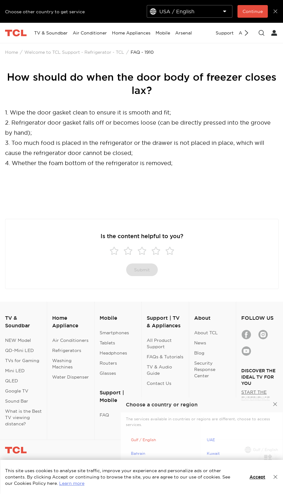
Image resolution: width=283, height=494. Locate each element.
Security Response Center (204, 369)
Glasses (108, 373)
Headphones (113, 353)
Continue (253, 11)
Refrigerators (66, 350)
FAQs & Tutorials (165, 357)
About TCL (206, 333)
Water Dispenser (70, 377)
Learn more (71, 483)
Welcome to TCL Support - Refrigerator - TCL (74, 52)
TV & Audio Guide (159, 370)
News (200, 343)
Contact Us (159, 383)
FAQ (104, 415)
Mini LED (15, 371)
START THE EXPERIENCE (255, 395)
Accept (257, 477)
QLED (11, 381)
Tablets (107, 343)
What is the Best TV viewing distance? (23, 417)
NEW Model (18, 340)
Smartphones (114, 333)
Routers (108, 363)
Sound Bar (16, 401)
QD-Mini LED (19, 350)
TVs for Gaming (22, 360)
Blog (199, 353)
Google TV (16, 391)
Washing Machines (62, 364)
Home (11, 52)
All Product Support (159, 343)
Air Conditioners (70, 340)
